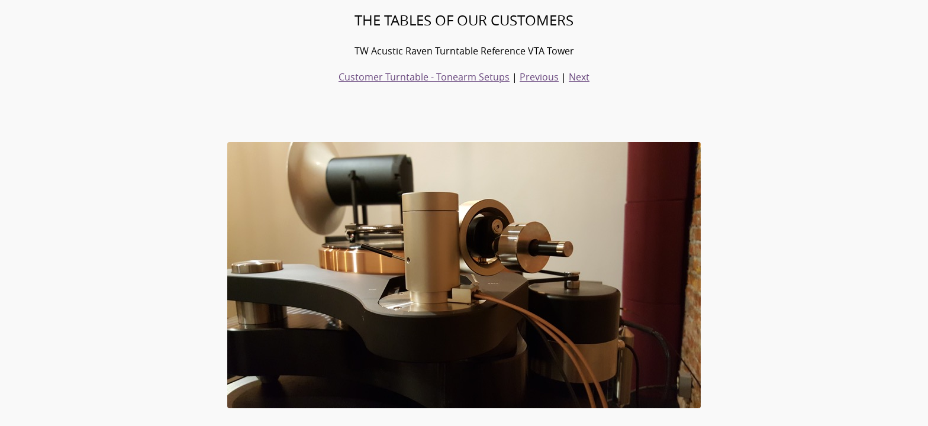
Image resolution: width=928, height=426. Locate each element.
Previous (539, 76)
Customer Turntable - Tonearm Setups (424, 76)
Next (579, 76)
